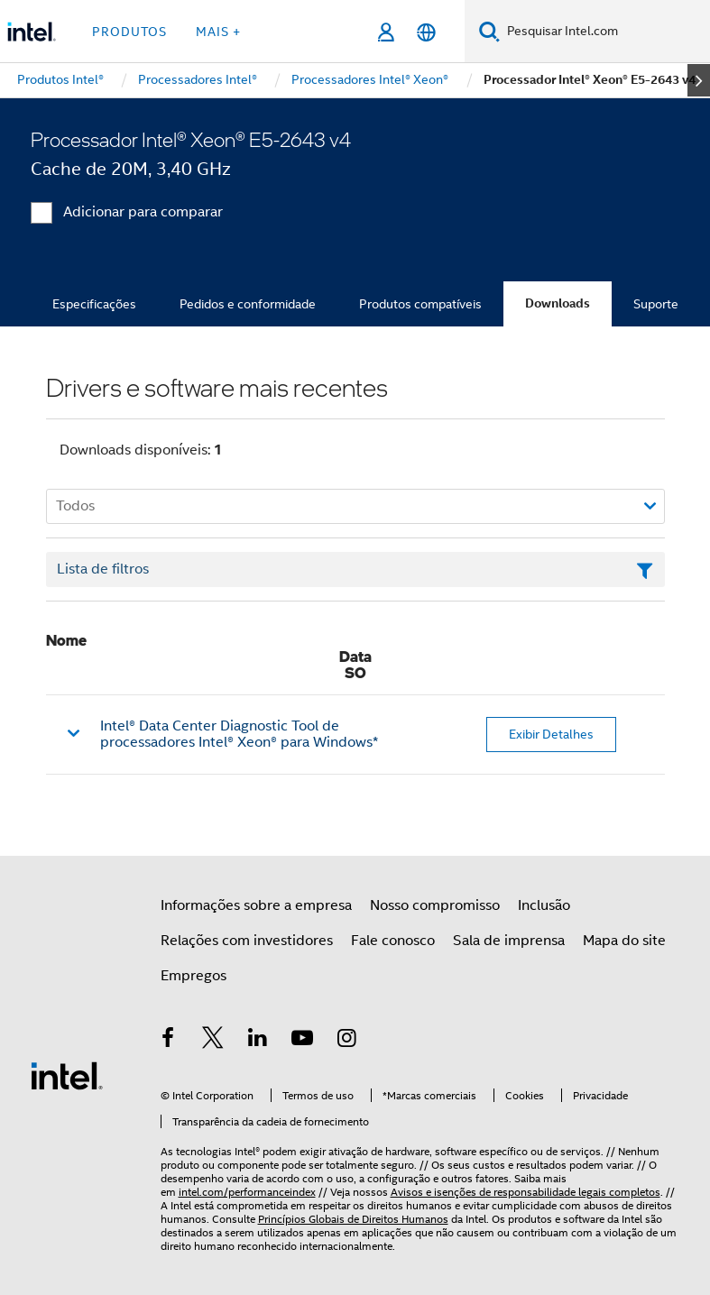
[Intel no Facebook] (168, 1040)
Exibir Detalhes (551, 734)
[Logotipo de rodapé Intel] (67, 1075)
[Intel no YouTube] (302, 1040)
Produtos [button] (129, 31)
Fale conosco (393, 941)
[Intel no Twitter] (213, 1040)
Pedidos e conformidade (248, 304)
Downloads (557, 303)
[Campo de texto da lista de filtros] (355, 570)
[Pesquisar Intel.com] (605, 31)
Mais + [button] (218, 31)
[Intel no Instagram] (347, 1040)
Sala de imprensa (509, 941)
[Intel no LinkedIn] (258, 1040)
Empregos (193, 976)
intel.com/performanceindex (247, 1192)
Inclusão (544, 905)
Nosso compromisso (435, 905)
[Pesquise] (489, 31)
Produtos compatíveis (420, 304)
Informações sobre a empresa (256, 905)
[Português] (426, 32)
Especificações (94, 304)
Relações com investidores (247, 941)
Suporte (655, 304)
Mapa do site (624, 941)
